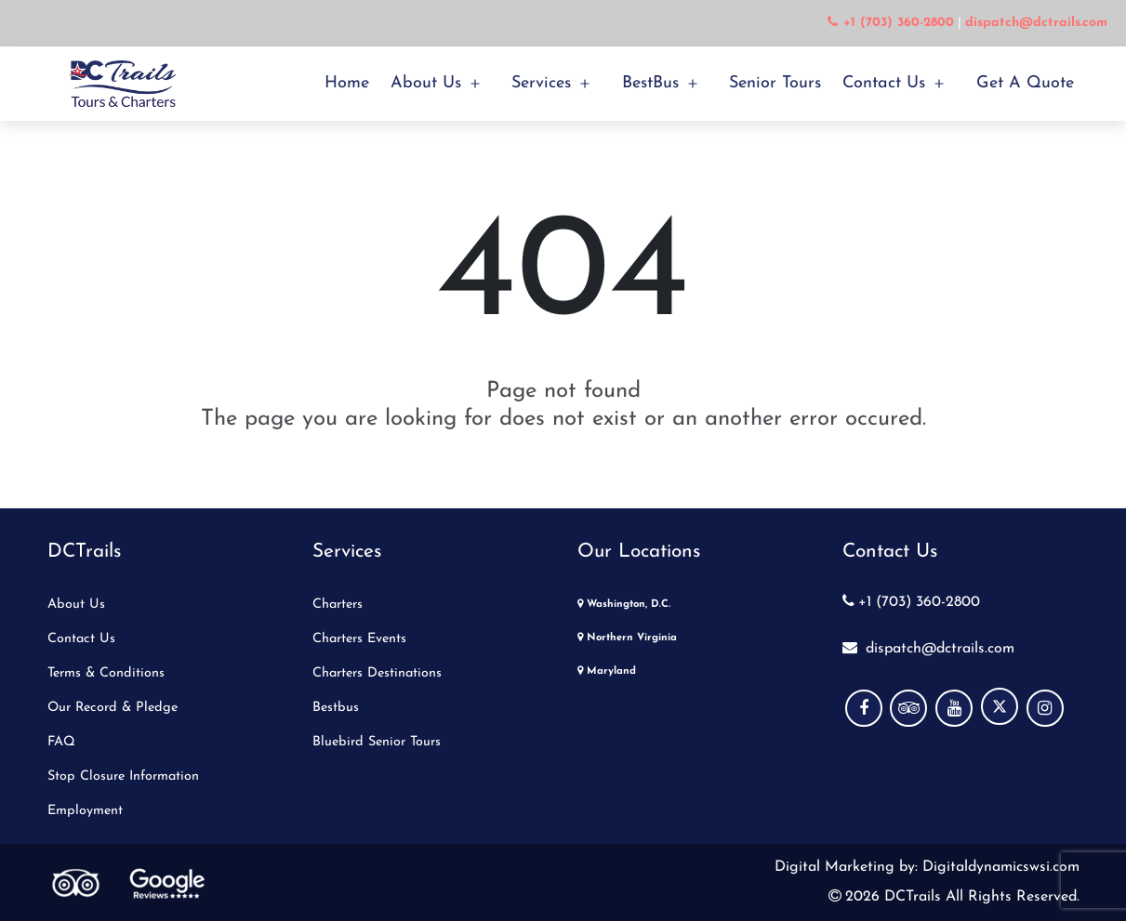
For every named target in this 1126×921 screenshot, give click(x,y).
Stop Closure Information (123, 776)
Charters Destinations (377, 673)
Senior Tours (775, 83)
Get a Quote (1025, 83)
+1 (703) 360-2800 (911, 602)
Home (347, 83)
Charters (337, 605)
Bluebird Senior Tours (376, 742)
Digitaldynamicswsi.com (999, 867)
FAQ (61, 742)
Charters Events (359, 639)
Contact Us (883, 83)
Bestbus (335, 708)
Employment (85, 811)
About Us (426, 83)
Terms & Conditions (106, 673)
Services (541, 83)
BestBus (650, 83)
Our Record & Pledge (112, 708)
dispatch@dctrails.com (928, 648)
